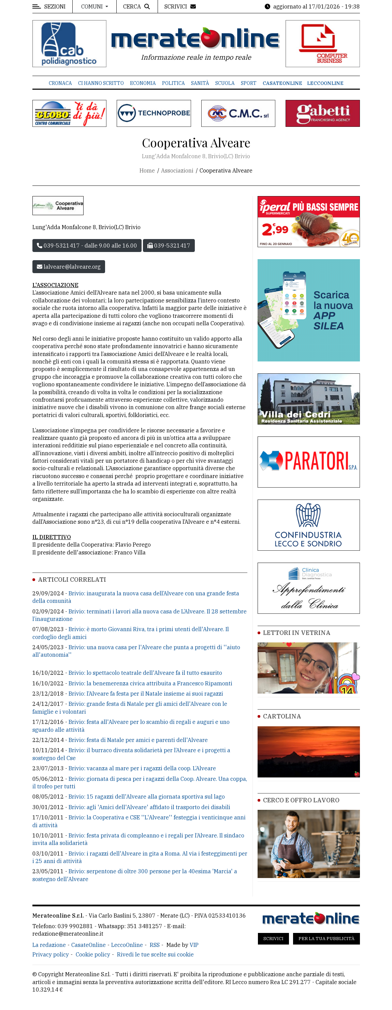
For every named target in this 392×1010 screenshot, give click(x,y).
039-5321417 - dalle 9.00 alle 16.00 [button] (87, 245)
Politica (173, 83)
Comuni (92, 6)
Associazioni (177, 170)
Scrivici (273, 938)
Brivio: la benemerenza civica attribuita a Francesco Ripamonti (150, 683)
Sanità (200, 83)
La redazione (49, 944)
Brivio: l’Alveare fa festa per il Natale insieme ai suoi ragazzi (146, 693)
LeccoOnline (325, 83)
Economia (143, 83)
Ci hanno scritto (101, 83)
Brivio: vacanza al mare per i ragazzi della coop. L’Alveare (142, 768)
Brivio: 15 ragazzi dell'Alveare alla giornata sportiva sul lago (147, 796)
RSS (155, 944)
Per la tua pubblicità (326, 938)
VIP (194, 944)
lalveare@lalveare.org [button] (69, 266)
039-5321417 (168, 245)
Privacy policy (50, 954)
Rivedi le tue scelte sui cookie (155, 954)
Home (147, 170)
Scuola (225, 83)
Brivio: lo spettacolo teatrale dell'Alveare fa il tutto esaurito (145, 672)
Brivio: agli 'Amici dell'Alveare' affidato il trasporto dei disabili (149, 807)
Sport (249, 83)
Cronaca (60, 83)
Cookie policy (93, 954)
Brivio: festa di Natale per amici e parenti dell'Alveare (138, 740)
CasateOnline (282, 83)
